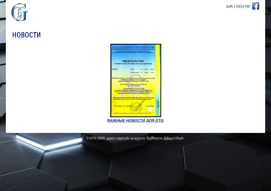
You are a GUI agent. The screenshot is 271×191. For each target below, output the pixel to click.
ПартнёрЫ (227, 21)
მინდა (168, 139)
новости (152, 21)
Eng (239, 7)
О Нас (131, 21)
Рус (247, 7)
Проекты (202, 21)
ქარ (229, 7)
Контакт (251, 21)
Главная (110, 21)
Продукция (177, 21)
